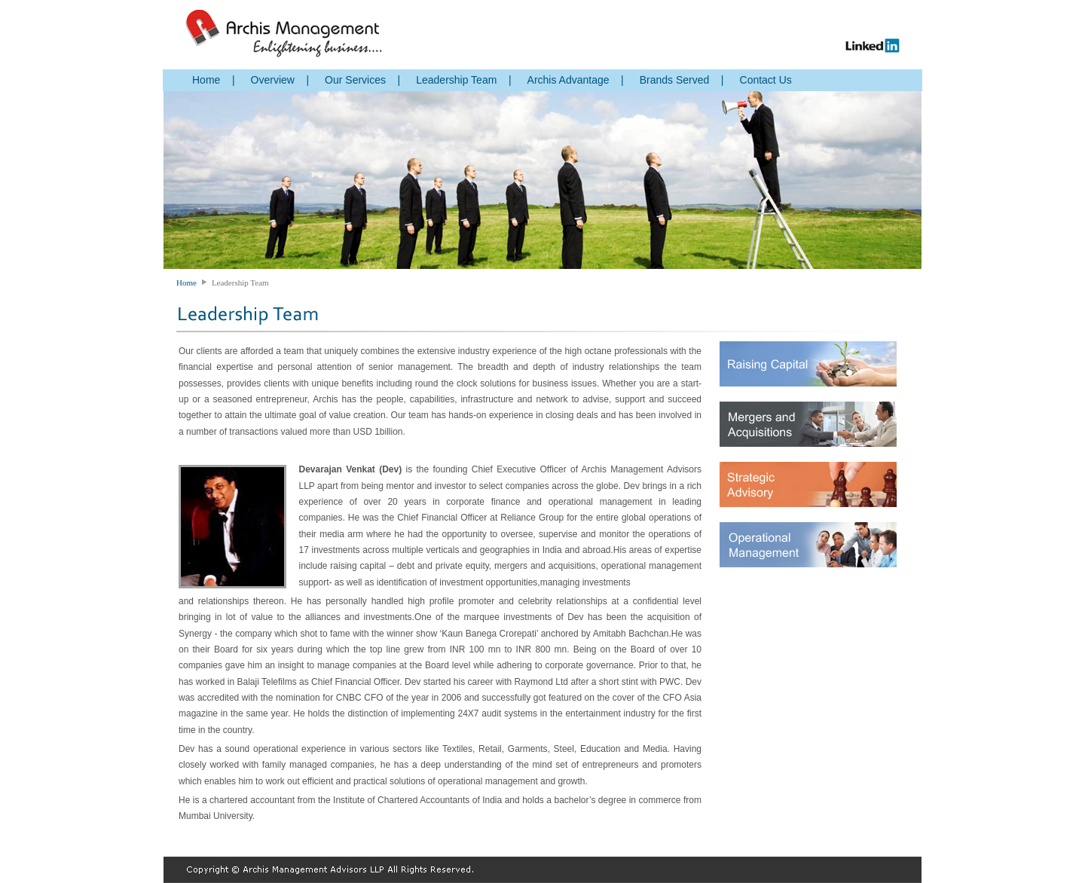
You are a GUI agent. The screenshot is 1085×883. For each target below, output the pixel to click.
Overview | (280, 80)
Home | (213, 80)
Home (186, 282)
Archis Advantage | (575, 80)
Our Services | (362, 80)
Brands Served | (682, 80)
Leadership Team (240, 282)
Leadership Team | (463, 80)
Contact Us (766, 80)
